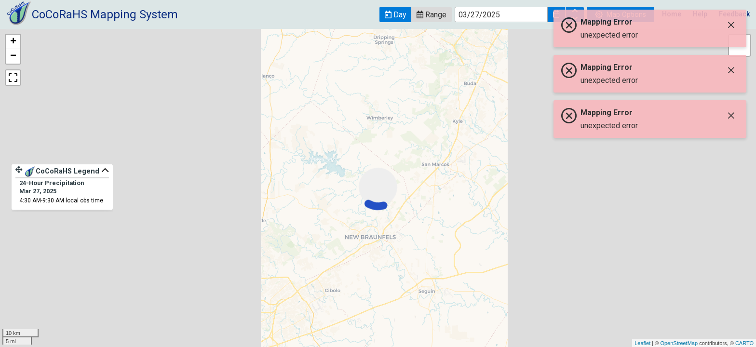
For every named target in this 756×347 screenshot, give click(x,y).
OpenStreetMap (679, 343)
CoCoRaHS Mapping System (105, 14)
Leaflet (642, 343)
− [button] (13, 56)
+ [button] (13, 42)
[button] (395, 14)
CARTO (744, 343)
